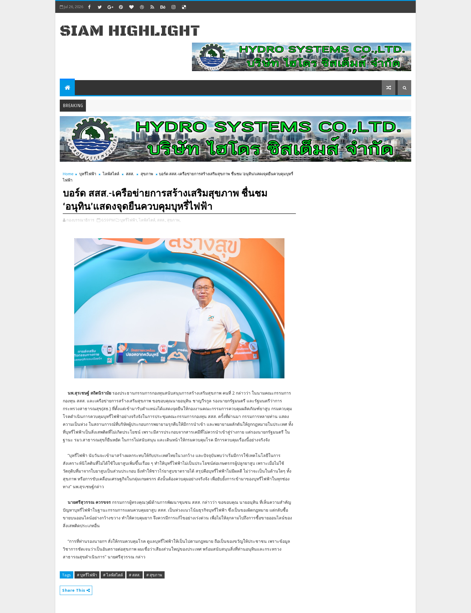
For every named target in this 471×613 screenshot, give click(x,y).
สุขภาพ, (174, 220)
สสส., (161, 220)
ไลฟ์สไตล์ (111, 173)
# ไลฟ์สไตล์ (113, 575)
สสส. (130, 173)
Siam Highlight (130, 31)
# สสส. (134, 575)
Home (68, 173)
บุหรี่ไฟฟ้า (87, 173)
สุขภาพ (147, 173)
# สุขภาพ (154, 575)
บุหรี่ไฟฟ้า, (129, 220)
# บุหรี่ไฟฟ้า (87, 575)
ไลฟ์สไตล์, (147, 220)
